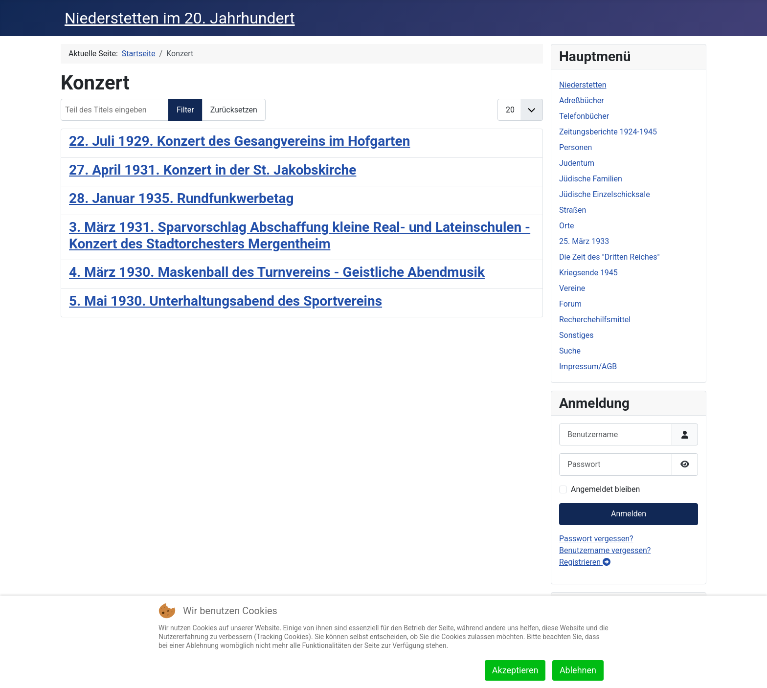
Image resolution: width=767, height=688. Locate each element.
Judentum (576, 163)
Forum (570, 304)
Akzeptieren (515, 670)
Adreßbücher (581, 100)
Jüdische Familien (590, 178)
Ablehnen (578, 670)
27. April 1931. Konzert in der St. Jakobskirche (212, 170)
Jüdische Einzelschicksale (604, 194)
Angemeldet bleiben (605, 489)
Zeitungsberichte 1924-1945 (608, 131)
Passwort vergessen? (596, 538)
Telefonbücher (584, 116)
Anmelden (628, 513)
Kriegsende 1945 (588, 272)
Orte (566, 225)
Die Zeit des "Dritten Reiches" (609, 257)
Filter (185, 109)
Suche (570, 350)
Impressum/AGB (588, 366)
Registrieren (584, 562)
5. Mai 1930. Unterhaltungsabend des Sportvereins (225, 301)
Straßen (572, 210)
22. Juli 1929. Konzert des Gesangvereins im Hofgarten (239, 141)
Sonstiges (576, 335)
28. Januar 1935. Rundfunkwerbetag (181, 198)
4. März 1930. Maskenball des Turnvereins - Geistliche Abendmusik (277, 272)
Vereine (572, 288)
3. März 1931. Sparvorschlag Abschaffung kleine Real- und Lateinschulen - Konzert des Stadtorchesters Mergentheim (299, 235)
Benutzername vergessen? (605, 550)
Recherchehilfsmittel (595, 319)
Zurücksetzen (233, 109)
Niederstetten (582, 84)
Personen (575, 147)
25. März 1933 (584, 241)
